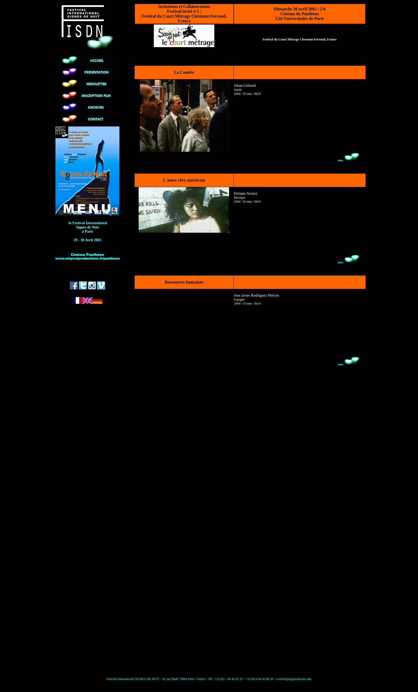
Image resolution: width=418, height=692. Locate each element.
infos (349, 160)
